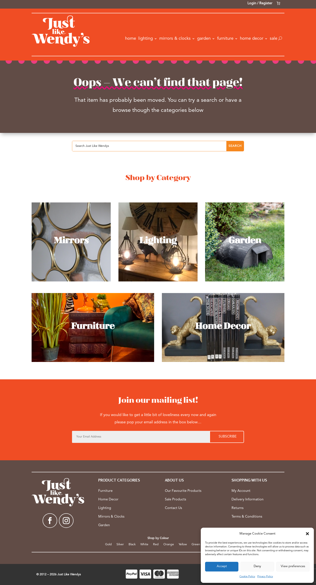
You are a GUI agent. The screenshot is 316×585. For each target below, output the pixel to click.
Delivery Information (248, 499)
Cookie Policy (247, 576)
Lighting (145, 38)
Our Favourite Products (183, 491)
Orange (168, 544)
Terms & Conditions (247, 516)
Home (130, 38)
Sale (273, 38)
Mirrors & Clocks (175, 38)
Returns (238, 508)
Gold (108, 544)
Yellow (183, 544)
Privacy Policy (265, 576)
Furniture (225, 38)
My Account (241, 491)
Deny (257, 566)
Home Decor (251, 38)
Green (196, 544)
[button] (307, 534)
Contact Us (173, 508)
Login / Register (259, 3)
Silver (120, 544)
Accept (222, 566)
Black (132, 544)
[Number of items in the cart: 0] (278, 3)
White (144, 544)
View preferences (293, 566)
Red (156, 544)
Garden (204, 38)
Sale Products (175, 499)
